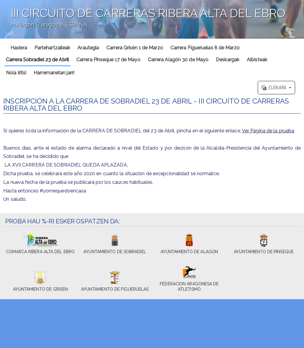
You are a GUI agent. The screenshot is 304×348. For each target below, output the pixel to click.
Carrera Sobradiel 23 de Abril (37, 59)
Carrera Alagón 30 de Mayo (178, 59)
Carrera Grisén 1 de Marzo (134, 48)
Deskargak (227, 59)
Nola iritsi (16, 73)
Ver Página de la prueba (268, 131)
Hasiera (18, 48)
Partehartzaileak (52, 48)
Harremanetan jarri (54, 73)
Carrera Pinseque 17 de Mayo (108, 59)
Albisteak (257, 59)
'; (152, 19)
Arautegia (88, 48)
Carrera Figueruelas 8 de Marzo (205, 48)
